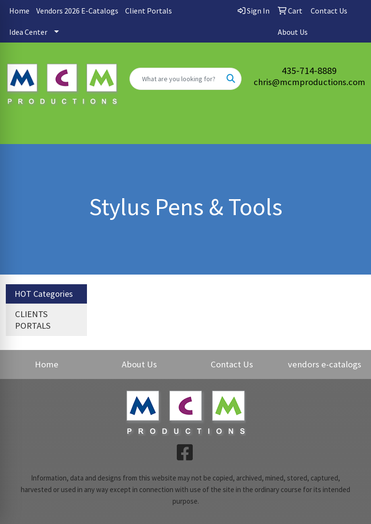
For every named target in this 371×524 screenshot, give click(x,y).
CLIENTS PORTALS (33, 319)
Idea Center (28, 32)
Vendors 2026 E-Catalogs (77, 10)
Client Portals (148, 10)
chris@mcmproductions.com (309, 81)
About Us (139, 364)
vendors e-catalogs (324, 364)
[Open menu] (351, 129)
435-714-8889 (309, 70)
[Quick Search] (175, 79)
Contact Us (232, 364)
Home (19, 10)
